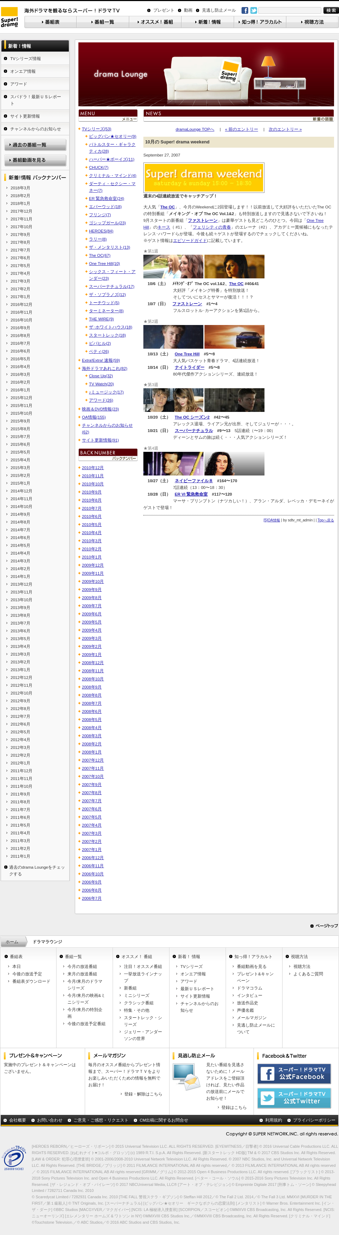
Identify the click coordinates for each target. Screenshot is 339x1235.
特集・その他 (136, 1010)
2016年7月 (20, 343)
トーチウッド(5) (104, 303)
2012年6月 (20, 724)
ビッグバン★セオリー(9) (112, 136)
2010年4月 (92, 533)
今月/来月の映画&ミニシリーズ (86, 998)
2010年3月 (92, 541)
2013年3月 (20, 654)
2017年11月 (21, 219)
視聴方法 (299, 957)
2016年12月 (21, 304)
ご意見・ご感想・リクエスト (101, 1120)
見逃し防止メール (219, 10)
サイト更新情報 (25, 116)
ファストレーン (187, 304)
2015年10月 (21, 413)
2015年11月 (21, 405)
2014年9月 (20, 514)
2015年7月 (20, 437)
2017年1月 (20, 297)
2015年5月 (20, 452)
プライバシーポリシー (314, 1120)
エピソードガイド (190, 240)
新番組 (130, 988)
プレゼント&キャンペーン (255, 977)
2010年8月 (92, 500)
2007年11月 (93, 768)
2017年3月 (20, 281)
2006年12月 (93, 858)
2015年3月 (20, 468)
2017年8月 (20, 242)
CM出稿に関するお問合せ (163, 1120)
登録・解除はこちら (143, 1094)
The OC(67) (100, 255)
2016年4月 (20, 367)
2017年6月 (20, 258)
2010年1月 (92, 557)
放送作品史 (247, 1003)
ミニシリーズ (136, 995)
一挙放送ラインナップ (143, 977)
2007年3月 (92, 833)
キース (163, 227)
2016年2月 (20, 382)
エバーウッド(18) (105, 207)
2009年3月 (92, 638)
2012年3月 (20, 747)
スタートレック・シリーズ (143, 1021)
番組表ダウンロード (31, 981)
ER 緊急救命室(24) (106, 198)
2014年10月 (21, 506)
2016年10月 (21, 320)
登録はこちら (234, 1107)
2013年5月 (20, 639)
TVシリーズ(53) (96, 129)
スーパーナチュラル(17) (111, 286)
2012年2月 (20, 755)
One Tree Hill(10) (104, 263)
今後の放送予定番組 (86, 1024)
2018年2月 (20, 196)
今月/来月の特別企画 (84, 1013)
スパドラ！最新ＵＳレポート (35, 100)
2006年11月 (93, 866)
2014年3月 (20, 561)
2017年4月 (20, 273)
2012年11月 (21, 685)
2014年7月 (20, 530)
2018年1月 (20, 203)
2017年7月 (20, 250)
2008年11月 (93, 671)
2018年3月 (20, 188)
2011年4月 (20, 833)
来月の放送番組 (82, 974)
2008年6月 (92, 711)
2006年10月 (93, 874)
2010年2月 (92, 549)
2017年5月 (20, 266)
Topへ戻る (325, 520)
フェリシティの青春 (212, 227)
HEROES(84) (101, 231)
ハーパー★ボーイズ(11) (111, 159)
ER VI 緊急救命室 (191, 494)
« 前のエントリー (241, 129)
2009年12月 (93, 565)
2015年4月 (20, 460)
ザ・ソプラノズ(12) (107, 294)
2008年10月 (93, 679)
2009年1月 (92, 654)
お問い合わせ (50, 1120)
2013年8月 (20, 615)
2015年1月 (20, 483)
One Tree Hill (187, 354)
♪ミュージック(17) (106, 392)
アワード (18, 84)
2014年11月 (21, 499)
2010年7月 (92, 508)
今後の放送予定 (27, 974)
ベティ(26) (99, 351)
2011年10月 (21, 786)
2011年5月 (20, 825)
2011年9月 (20, 794)
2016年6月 (20, 351)
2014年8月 (20, 522)
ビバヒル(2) (100, 343)
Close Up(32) (101, 376)
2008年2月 (92, 744)
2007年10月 (93, 776)
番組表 (16, 957)
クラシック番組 (139, 1003)
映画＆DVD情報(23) (100, 409)
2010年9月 (92, 492)
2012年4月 (20, 740)
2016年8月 (20, 335)
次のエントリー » (285, 129)
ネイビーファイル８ (194, 481)
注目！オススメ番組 (143, 966)
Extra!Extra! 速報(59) (101, 360)
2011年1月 (20, 856)
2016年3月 (20, 374)
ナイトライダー (189, 367)
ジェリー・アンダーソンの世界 (143, 1035)
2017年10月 (21, 227)
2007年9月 (92, 784)
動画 (188, 10)
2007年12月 (93, 760)
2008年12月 (93, 663)
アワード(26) (101, 400)
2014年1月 (20, 576)
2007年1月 (92, 849)
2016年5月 (20, 359)
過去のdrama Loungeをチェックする (37, 870)
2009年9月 (92, 589)
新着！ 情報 (189, 957)
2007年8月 (92, 793)
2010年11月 (93, 476)
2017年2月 (20, 289)
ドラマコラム (249, 988)
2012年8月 (20, 709)
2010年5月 (92, 524)
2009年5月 (92, 622)
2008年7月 (92, 703)
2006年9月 (92, 882)
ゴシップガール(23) (107, 223)
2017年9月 (20, 234)
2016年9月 (20, 328)
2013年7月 (20, 623)
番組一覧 (73, 957)
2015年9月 (20, 421)
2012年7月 (20, 716)
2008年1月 (92, 752)
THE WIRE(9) (101, 319)
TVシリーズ (191, 966)
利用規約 (273, 1120)
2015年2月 (20, 475)
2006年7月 (92, 898)
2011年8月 (20, 802)
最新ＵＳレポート (197, 989)
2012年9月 (20, 701)
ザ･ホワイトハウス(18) (110, 327)
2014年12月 (21, 491)
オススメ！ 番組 (136, 957)
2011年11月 (21, 778)
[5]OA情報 (271, 520)
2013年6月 (20, 631)
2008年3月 (92, 736)
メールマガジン (252, 1018)
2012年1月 (20, 763)
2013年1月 (20, 670)
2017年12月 (21, 211)
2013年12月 (21, 584)
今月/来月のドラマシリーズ (84, 984)
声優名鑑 (245, 1010)
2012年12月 (21, 677)
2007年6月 (92, 809)
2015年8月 (20, 429)
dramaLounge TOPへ (195, 129)
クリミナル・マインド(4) (112, 175)
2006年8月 (92, 890)
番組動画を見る (252, 966)
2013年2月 (20, 662)
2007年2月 (92, 841)
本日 (16, 966)
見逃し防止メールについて (256, 1028)
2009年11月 (93, 573)
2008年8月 (92, 695)
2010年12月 (93, 468)
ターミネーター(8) (106, 311)
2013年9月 (20, 607)
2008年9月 (92, 687)
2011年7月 (20, 810)
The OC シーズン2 (192, 417)
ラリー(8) (98, 239)
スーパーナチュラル (194, 431)
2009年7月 (92, 606)
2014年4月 (20, 553)
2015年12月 (21, 398)
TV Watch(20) (101, 384)
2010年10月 (93, 484)
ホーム (12, 942)
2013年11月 (21, 592)
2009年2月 (92, 646)
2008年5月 (92, 719)
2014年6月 (20, 538)
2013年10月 (21, 600)
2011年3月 (20, 841)
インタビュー (249, 995)
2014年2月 (20, 569)
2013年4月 (20, 646)
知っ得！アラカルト (253, 957)
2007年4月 (92, 825)
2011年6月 (20, 817)
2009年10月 (93, 581)
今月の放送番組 (82, 966)
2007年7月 (92, 801)
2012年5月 (20, 732)
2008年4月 (92, 728)
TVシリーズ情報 (25, 59)
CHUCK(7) (98, 167)
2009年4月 (92, 630)
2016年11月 (21, 312)
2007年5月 (92, 817)
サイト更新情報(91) (100, 440)
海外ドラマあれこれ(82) (104, 368)
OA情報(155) (94, 417)
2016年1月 (20, 390)
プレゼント (163, 10)
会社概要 (17, 1120)
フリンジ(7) (100, 215)
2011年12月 (21, 771)
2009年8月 (92, 598)
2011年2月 (20, 848)
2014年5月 (20, 545)
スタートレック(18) (107, 335)
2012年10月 (21, 693)
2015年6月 (20, 444)
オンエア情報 (23, 71)
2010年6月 (92, 516)
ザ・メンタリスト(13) (109, 247)
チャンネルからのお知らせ (35, 129)
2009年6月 (92, 614)
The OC (236, 284)
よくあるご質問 (308, 974)
